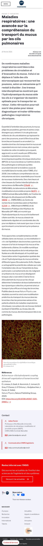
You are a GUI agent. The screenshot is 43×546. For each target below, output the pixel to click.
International (6, 521)
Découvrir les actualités (15, 479)
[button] (10, 542)
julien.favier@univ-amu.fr (17, 435)
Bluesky (18, 495)
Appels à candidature (31, 514)
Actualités (14, 14)
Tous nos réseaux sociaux (21, 499)
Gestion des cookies (16, 539)
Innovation (5, 517)
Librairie (27, 517)
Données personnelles (33, 539)
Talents (4, 524)
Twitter (13, 495)
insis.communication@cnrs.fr (19, 448)
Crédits (5, 539)
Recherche (5, 514)
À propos (5, 511)
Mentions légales (21, 544)
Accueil (5, 14)
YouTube (23, 495)
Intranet (27, 524)
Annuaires (28, 521)
